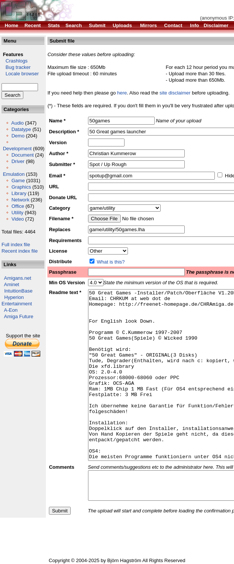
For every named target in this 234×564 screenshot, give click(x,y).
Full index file (16, 244)
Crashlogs (14, 61)
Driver (17, 161)
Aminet (11, 284)
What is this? (111, 262)
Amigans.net (17, 278)
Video (17, 219)
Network (20, 200)
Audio (17, 123)
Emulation (14, 174)
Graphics (21, 187)
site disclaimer (175, 93)
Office (17, 206)
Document (22, 155)
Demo (17, 136)
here (122, 93)
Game (17, 180)
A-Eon (11, 310)
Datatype (21, 129)
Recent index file (20, 251)
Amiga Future (18, 316)
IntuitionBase (18, 291)
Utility (17, 212)
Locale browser (20, 73)
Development (17, 148)
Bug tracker (16, 67)
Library (18, 193)
